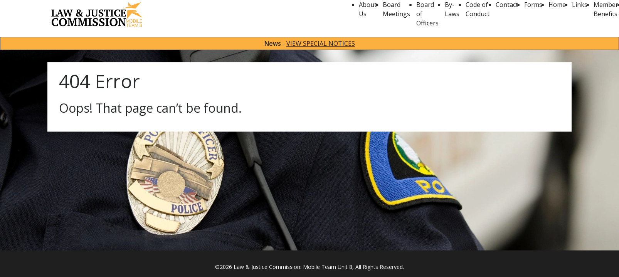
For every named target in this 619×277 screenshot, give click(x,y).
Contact (507, 4)
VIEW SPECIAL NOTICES (320, 43)
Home (557, 4)
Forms (533, 4)
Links (579, 4)
